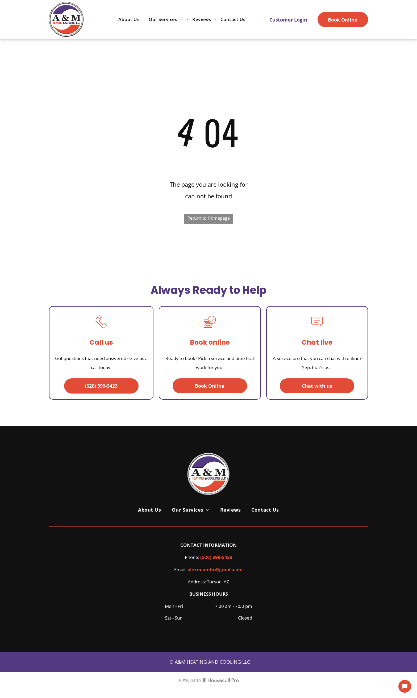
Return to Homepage (208, 218)
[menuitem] (129, 20)
